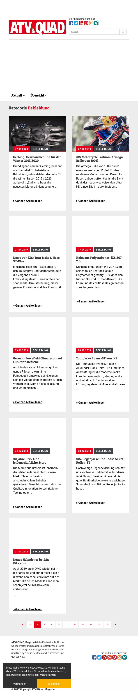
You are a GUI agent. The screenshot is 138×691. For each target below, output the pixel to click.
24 (107, 624)
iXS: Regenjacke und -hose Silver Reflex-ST (99, 460)
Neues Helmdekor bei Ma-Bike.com (31, 561)
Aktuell (18, 95)
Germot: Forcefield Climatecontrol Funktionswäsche (37, 360)
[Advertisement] (69, 67)
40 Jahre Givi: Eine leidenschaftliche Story (29, 460)
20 (74, 624)
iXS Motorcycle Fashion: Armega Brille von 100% (99, 158)
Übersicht (39, 95)
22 (91, 624)
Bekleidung (40, 149)
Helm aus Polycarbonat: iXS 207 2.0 (99, 259)
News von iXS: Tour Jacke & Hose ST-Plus (36, 259)
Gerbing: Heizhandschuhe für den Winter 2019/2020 (37, 158)
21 (83, 624)
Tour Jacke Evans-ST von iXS (96, 358)
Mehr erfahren (48, 674)
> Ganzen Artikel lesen (27, 201)
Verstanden (19, 683)
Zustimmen (54, 683)
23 (99, 624)
